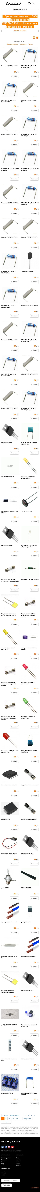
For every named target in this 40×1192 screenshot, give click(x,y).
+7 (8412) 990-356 (10, 1141)
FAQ (2, 1163)
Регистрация (4, 1171)
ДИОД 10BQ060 (5, 819)
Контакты (18, 1165)
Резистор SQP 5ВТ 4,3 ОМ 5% (9, 134)
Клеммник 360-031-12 (7, 1093)
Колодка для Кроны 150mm (9, 853)
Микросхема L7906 (6, 442)
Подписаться (6, 1185)
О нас (17, 1158)
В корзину (14, 76)
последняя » (6, 1122)
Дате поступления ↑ (13, 44)
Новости (18, 1160)
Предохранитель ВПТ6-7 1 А (29, 819)
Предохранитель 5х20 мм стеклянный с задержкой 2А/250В (28, 615)
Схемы (3, 1161)
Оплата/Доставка (6, 1158)
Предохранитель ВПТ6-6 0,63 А (30, 785)
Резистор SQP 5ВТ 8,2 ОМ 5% (29, 237)
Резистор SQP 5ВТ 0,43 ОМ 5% (9, 203)
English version (35, 1187)
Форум (3, 1175)
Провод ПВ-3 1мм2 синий (28, 956)
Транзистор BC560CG (27, 271)
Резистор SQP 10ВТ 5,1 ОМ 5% (29, 305)
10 (9, 1118)
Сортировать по (19, 42)
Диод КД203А (5, 887)
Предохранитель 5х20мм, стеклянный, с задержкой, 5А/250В (8, 684)
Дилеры (18, 1161)
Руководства (4, 1160)
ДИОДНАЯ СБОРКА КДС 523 (9, 1024)
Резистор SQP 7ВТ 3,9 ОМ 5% (9, 408)
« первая (5, 1115)
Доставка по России (20, 30)
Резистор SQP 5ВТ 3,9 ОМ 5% (9, 340)
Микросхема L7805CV (7, 545)
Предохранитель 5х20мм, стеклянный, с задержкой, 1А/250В (8, 718)
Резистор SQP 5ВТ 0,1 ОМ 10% (9, 237)
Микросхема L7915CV (27, 853)
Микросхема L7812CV (27, 990)
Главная (20, 13)
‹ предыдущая (14, 1115)
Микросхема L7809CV (27, 1059)
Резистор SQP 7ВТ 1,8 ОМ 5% (9, 66)
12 (17, 1118)
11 (13, 1118)
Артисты (3, 1173)
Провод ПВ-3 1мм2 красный (9, 922)
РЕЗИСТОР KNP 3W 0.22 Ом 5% (30, 579)
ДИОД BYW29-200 (26, 922)
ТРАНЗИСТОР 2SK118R (7, 476)
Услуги (18, 1163)
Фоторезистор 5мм (26, 511)
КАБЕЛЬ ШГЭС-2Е (26, 887)
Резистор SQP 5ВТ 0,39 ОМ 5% (29, 374)
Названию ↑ (23, 44)
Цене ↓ (31, 44)
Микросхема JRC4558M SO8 (9, 785)
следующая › (27, 1118)
